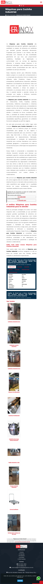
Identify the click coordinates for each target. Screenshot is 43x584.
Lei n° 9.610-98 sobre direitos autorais (22, 541)
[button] (41, 2)
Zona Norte (19, 266)
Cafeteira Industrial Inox (14, 321)
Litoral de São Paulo (13, 272)
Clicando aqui (21, 200)
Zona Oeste (26, 266)
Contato (22, 557)
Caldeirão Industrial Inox (14, 368)
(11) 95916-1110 (22, 565)
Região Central (12, 266)
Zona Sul (10, 269)
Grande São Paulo (25, 269)
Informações (21, 559)
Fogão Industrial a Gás (14, 462)
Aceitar (20, 580)
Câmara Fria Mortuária (14, 392)
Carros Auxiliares (14, 509)
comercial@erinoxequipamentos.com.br (22, 567)
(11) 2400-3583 (22, 197)
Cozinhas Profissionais (14, 415)
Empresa (21, 554)
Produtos (22, 555)
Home (22, 552)
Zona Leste (17, 269)
